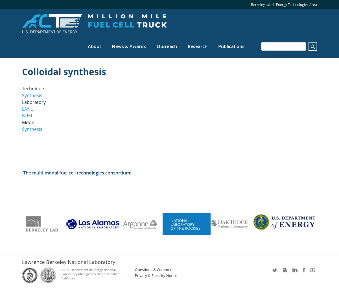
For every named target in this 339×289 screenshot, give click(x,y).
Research (197, 46)
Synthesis (32, 95)
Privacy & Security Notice (156, 276)
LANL (27, 109)
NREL (27, 116)
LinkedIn (294, 272)
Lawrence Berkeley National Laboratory (68, 262)
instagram (284, 272)
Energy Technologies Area (296, 4)
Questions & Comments (155, 270)
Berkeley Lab (261, 4)
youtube (313, 272)
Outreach (167, 46)
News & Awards (129, 46)
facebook (304, 272)
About (94, 46)
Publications (231, 46)
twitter (275, 272)
